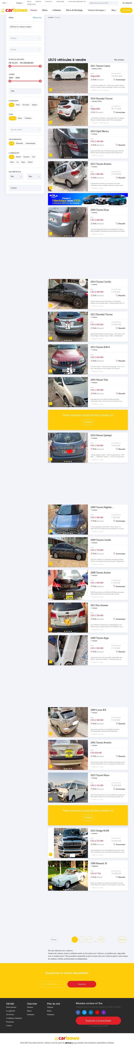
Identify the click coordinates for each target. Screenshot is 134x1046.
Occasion (25, 105)
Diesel (18, 157)
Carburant (14, 153)
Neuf (18, 105)
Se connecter (127, 3)
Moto (20, 118)
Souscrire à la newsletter (98, 1020)
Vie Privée (10, 1015)
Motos (45, 10)
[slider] (10, 66)
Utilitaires (57, 10)
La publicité (10, 1011)
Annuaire (60, 1)
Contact (48, 1)
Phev (12, 162)
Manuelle (19, 143)
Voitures (33, 10)
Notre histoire (11, 1007)
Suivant (122, 940)
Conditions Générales (14, 1018)
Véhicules (57, 17)
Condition (13, 101)
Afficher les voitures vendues (20, 27)
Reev (23, 162)
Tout (11, 105)
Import (34, 105)
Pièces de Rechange (74, 10)
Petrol (30, 162)
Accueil (50, 17)
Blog (29, 1)
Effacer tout (37, 18)
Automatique (30, 143)
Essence (26, 157)
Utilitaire (28, 118)
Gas (33, 157)
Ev (18, 162)
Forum (38, 1)
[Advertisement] (25, 212)
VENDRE (126, 10)
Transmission (15, 139)
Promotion (10, 1022)
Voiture (12, 118)
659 (101, 940)
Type (11, 114)
